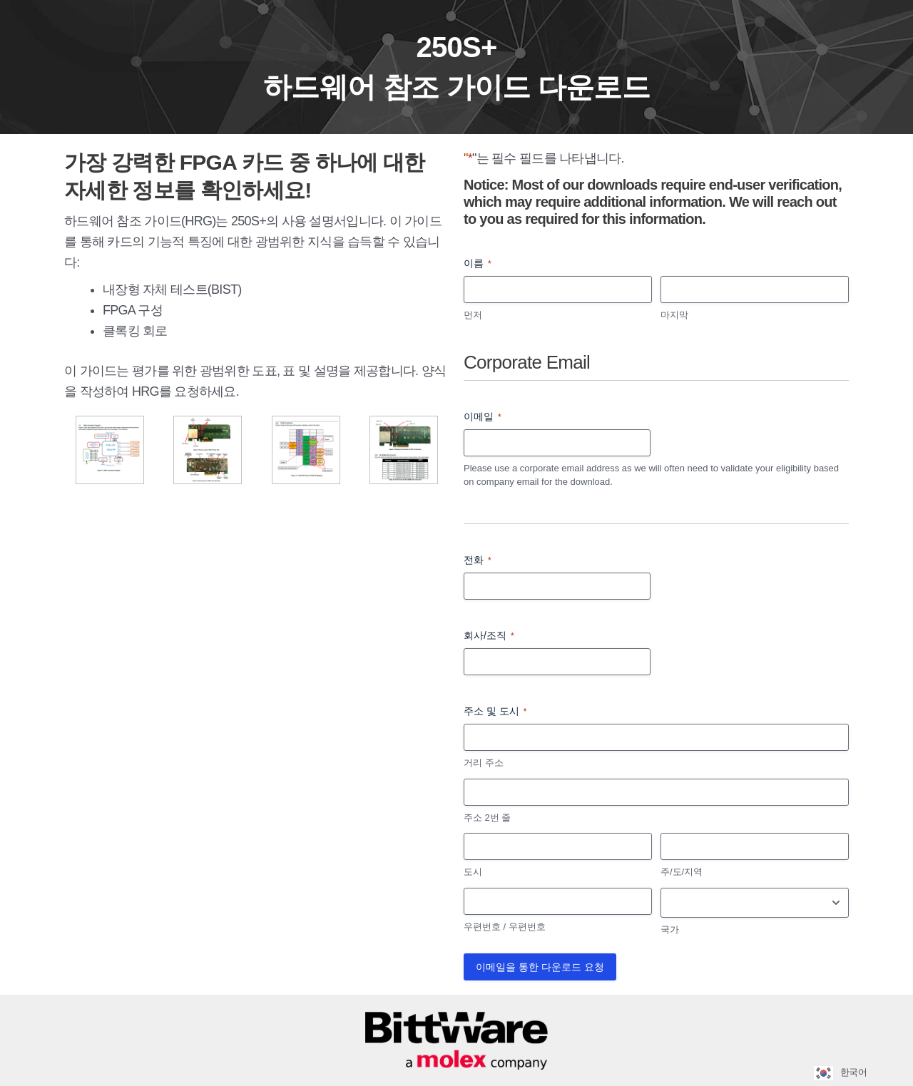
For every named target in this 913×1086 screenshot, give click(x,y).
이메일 (482, 417)
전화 (477, 560)
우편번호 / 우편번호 (505, 926)
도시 (473, 871)
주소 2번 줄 (487, 817)
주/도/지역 (681, 871)
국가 (669, 929)
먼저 (473, 314)
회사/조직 (489, 636)
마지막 (674, 314)
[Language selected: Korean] (845, 1073)
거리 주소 (484, 762)
